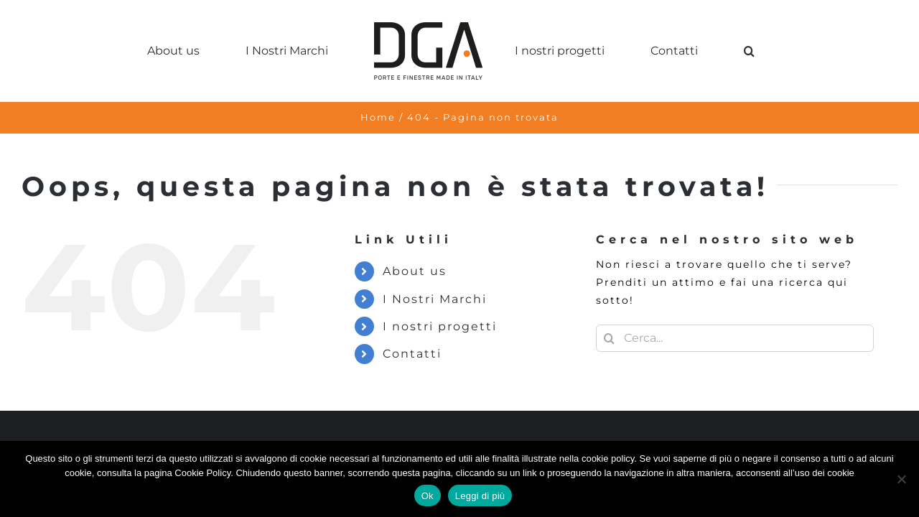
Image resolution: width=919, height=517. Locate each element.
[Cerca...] (735, 338)
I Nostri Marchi (435, 299)
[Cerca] (609, 338)
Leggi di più (480, 495)
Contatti (412, 353)
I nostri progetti (440, 326)
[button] (722, 51)
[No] (901, 479)
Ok (427, 495)
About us (415, 271)
